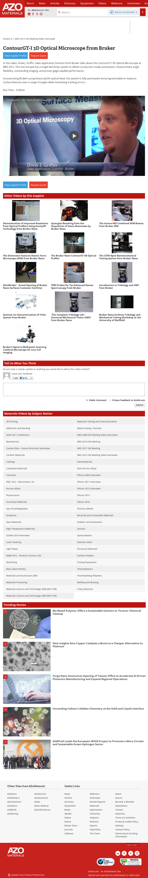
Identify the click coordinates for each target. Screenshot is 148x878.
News (67, 793)
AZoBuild (11, 809)
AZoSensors (40, 793)
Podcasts (94, 821)
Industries (95, 813)
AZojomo (94, 817)
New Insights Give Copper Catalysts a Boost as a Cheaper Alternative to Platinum (98, 644)
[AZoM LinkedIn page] (29, 14)
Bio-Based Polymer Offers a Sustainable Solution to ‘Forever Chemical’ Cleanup (97, 612)
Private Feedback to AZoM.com (128, 400)
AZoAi (37, 801)
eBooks (68, 813)
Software (68, 833)
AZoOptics (12, 805)
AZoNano (12, 793)
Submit (139, 404)
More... (141, 3)
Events (67, 821)
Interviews (95, 797)
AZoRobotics (13, 797)
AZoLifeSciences (42, 809)
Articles (68, 797)
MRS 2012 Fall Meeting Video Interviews (35, 38)
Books (67, 809)
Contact (119, 809)
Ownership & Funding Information (126, 835)
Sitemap (119, 825)
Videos (67, 817)
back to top (133, 845)
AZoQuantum (41, 797)
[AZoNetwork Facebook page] (33, 14)
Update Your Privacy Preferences (26, 874)
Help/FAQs (95, 829)
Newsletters (121, 805)
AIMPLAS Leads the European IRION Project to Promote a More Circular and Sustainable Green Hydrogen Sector (98, 742)
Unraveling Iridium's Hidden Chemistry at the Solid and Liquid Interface (98, 708)
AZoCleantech (14, 801)
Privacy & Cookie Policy (126, 821)
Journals (68, 829)
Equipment (70, 805)
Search (118, 797)
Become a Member (124, 801)
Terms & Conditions (125, 817)
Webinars (94, 793)
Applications (96, 809)
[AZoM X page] (37, 14)
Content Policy (122, 829)
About (118, 793)
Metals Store (70, 825)
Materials (94, 805)
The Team (95, 833)
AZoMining (12, 813)
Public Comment (97, 400)
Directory (67, 3)
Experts (93, 825)
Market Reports (97, 801)
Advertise (120, 813)
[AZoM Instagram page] (41, 14)
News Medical (41, 805)
